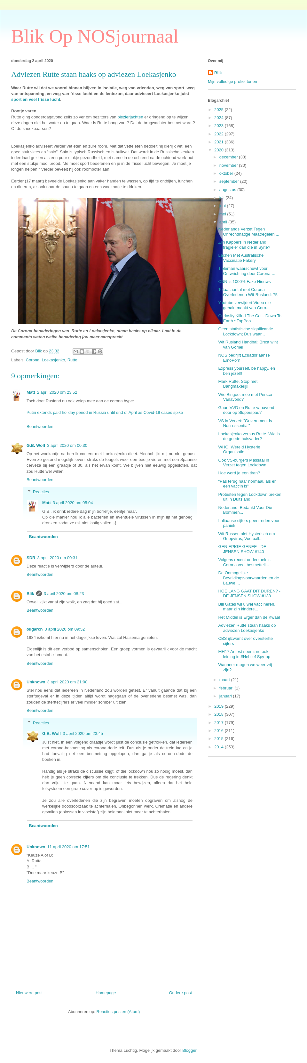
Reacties (41, 491)
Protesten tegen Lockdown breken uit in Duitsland (249, 497)
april (223, 222)
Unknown (36, 682)
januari (226, 696)
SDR (31, 557)
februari (227, 688)
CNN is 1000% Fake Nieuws (244, 281)
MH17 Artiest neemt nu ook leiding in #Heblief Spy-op (244, 654)
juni (223, 205)
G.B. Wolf (36, 445)
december (229, 157)
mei (223, 214)
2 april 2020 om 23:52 (57, 392)
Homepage (106, 992)
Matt (31, 392)
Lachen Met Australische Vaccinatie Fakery (241, 258)
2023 (219, 125)
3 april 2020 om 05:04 (73, 502)
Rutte (72, 360)
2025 (219, 109)
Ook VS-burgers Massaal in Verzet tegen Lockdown (243, 463)
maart (225, 679)
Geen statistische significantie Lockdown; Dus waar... (245, 331)
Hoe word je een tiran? (239, 473)
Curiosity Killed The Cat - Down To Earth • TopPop (249, 318)
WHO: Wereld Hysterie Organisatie (239, 450)
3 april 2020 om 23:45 (83, 733)
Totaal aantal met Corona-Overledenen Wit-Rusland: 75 (248, 292)
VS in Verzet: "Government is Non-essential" (245, 423)
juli (222, 197)
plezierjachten (130, 117)
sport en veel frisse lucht (35, 99)
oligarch (35, 629)
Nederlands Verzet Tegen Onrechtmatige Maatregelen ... (248, 232)
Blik (30, 593)
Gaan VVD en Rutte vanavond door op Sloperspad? (246, 410)
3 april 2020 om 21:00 (67, 682)
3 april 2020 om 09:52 (65, 629)
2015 (219, 738)
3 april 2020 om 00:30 (67, 445)
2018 (219, 714)
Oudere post (180, 992)
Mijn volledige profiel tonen (232, 81)
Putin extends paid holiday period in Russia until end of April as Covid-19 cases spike (105, 412)
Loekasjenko (53, 360)
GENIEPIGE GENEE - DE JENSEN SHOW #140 (242, 549)
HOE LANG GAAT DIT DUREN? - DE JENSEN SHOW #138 (249, 594)
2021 (219, 142)
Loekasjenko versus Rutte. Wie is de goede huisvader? (248, 436)
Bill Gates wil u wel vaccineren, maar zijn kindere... (246, 607)
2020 (219, 150)
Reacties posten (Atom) (118, 1011)
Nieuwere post (29, 992)
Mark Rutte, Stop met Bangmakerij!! (237, 384)
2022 (219, 134)
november (229, 165)
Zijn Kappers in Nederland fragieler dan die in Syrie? (244, 245)
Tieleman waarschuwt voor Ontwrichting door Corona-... (246, 271)
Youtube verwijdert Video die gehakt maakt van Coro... (244, 305)
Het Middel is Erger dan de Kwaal (249, 617)
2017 (219, 722)
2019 (219, 706)
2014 (219, 747)
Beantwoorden (40, 426)
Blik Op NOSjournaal (94, 36)
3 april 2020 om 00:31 (57, 557)
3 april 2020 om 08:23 (64, 593)
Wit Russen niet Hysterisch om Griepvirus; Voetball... (246, 536)
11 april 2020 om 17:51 (68, 846)
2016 (219, 730)
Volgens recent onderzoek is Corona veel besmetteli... (244, 562)
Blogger (189, 1050)
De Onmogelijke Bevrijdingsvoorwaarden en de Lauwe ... (248, 577)
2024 (219, 117)
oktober (226, 173)
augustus (228, 189)
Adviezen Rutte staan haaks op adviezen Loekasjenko (247, 628)
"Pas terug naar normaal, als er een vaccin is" (246, 484)
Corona (33, 360)
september (229, 181)
